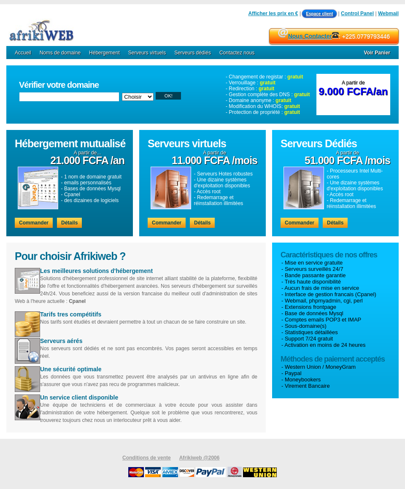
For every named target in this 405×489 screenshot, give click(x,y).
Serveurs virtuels (147, 53)
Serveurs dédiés (192, 53)
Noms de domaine (60, 53)
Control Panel (357, 13)
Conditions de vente (146, 458)
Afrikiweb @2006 (199, 458)
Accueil (23, 53)
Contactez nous (236, 53)
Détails (69, 223)
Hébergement (104, 53)
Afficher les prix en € (273, 13)
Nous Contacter (310, 36)
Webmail (388, 13)
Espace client (319, 13)
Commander (34, 223)
